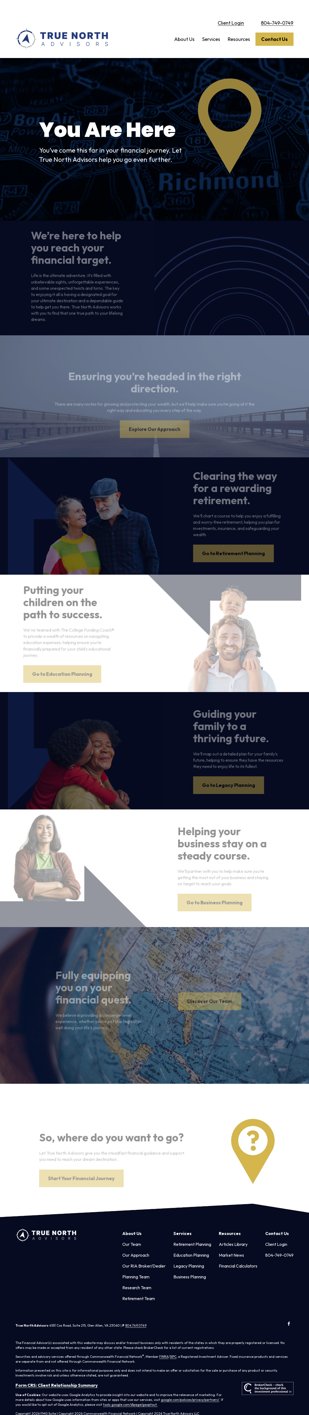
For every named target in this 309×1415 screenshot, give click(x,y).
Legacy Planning (188, 1254)
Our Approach (135, 1243)
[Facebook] (288, 1312)
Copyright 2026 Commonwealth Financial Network (97, 1402)
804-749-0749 (277, 11)
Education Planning (191, 1243)
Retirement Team (138, 1286)
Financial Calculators (238, 1254)
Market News (231, 1243)
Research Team (136, 1275)
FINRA (163, 1345)
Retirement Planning (192, 1232)
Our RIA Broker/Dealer (144, 1254)
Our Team (131, 1232)
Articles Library (233, 1232)
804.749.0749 (135, 1313)
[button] (184, 27)
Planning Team (135, 1265)
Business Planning (189, 1265)
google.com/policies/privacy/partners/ (190, 1388)
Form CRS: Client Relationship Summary (56, 1373)
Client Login (231, 11)
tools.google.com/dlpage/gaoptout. (130, 1393)
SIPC (173, 1345)
